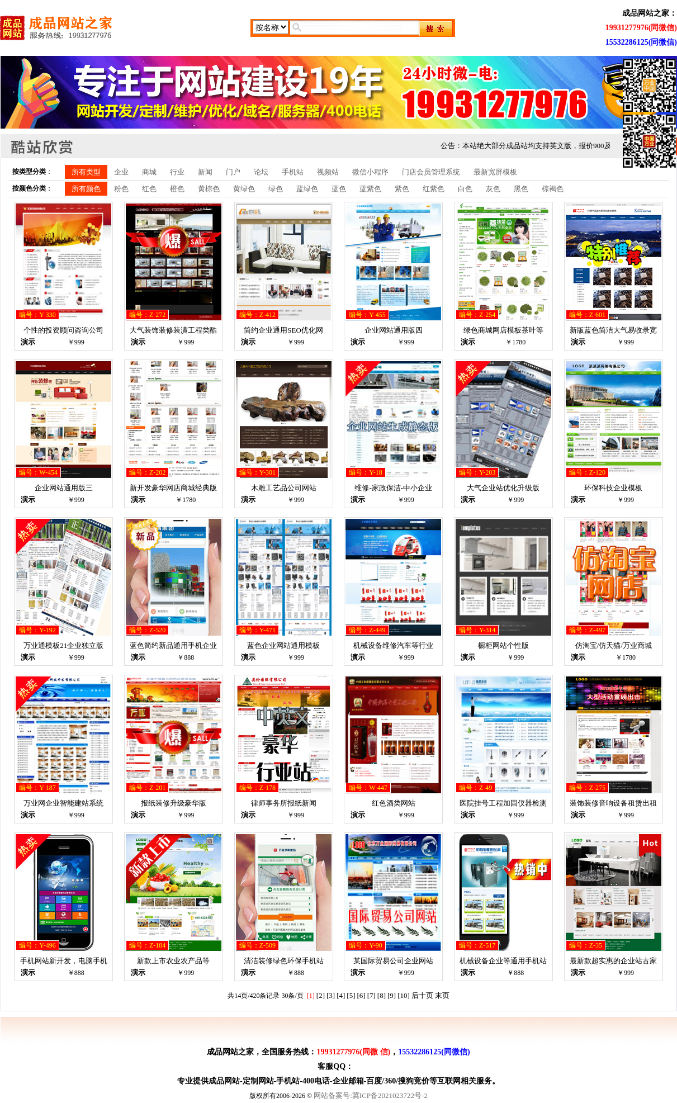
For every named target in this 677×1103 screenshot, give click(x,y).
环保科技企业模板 (613, 488)
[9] (391, 995)
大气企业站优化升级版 (503, 488)
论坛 (261, 172)
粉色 (121, 188)
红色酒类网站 (393, 803)
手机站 (293, 172)
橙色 (177, 188)
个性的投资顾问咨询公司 (63, 330)
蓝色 (339, 188)
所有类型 (86, 172)
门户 (233, 172)
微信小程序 (370, 172)
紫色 (402, 188)
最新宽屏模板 (495, 172)
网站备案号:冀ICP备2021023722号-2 (371, 1095)
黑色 (521, 188)
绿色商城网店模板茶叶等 (503, 330)
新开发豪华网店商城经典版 (173, 488)
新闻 (205, 172)
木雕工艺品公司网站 (283, 488)
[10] (403, 995)
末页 (442, 995)
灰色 (493, 188)
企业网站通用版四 (393, 330)
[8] (381, 995)
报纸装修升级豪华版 (173, 803)
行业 (177, 172)
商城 (149, 172)
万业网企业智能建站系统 (63, 803)
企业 (121, 172)
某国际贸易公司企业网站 (393, 961)
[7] (371, 995)
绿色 (275, 188)
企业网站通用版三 (64, 488)
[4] (341, 995)
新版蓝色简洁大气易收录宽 (613, 330)
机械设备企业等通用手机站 (503, 961)
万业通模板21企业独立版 (63, 645)
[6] (361, 995)
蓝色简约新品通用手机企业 (173, 645)
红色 (149, 188)
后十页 (422, 995)
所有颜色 (86, 188)
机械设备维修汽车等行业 (393, 645)
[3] (330, 995)
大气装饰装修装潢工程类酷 (173, 330)
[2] (320, 995)
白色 (465, 188)
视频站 (328, 172)
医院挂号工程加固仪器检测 (503, 803)
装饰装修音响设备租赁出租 (613, 803)
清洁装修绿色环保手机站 (284, 961)
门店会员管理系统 (431, 172)
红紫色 (433, 188)
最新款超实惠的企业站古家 (613, 961)
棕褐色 (553, 188)
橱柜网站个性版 (503, 645)
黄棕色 (209, 188)
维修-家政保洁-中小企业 (393, 488)
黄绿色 (244, 188)
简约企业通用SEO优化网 (283, 330)
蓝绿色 (307, 188)
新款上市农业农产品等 (173, 961)
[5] (351, 995)
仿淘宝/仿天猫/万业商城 (613, 645)
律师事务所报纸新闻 (283, 803)
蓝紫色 (370, 188)
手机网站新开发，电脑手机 (63, 961)
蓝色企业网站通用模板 (283, 645)
